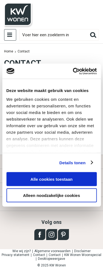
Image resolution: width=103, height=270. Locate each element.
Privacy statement (15, 255)
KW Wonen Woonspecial (82, 255)
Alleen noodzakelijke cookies (51, 195)
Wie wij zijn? (21, 251)
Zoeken (93, 34)
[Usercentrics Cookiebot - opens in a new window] (73, 71)
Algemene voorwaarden (52, 251)
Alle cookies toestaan (51, 179)
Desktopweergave (51, 259)
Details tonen (72, 162)
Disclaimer (82, 251)
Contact (39, 255)
